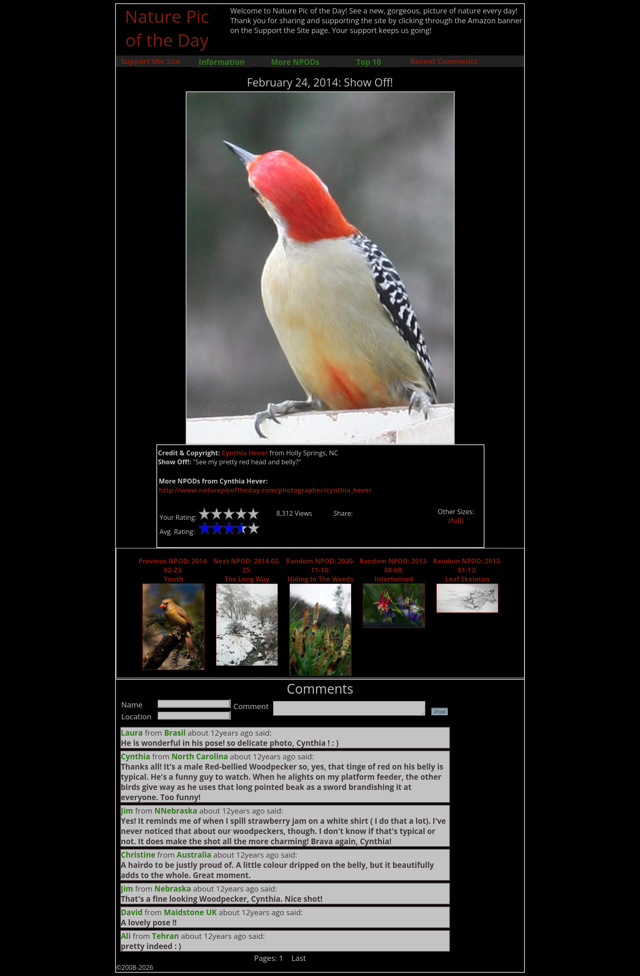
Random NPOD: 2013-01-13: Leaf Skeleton (467, 570)
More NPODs (295, 62)
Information (222, 62)
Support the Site (150, 61)
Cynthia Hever (245, 452)
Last (298, 958)
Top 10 (368, 62)
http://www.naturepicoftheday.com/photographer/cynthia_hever (265, 490)
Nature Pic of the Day (167, 27)
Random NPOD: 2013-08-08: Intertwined (394, 570)
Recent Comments (443, 61)
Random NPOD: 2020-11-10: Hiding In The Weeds (320, 570)
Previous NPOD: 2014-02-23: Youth (173, 570)
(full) (455, 520)
